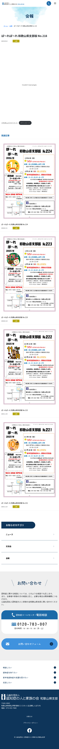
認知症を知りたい (10, 672)
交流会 (8, 546)
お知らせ (29, 716)
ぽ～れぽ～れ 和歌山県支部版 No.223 (14, 317)
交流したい (7, 682)
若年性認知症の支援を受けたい (15, 677)
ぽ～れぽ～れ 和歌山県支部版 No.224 (14, 224)
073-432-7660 (11, 708)
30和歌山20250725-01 (9, 123)
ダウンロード (25, 123)
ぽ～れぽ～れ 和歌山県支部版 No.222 (14, 410)
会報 (16, 41)
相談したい (7, 667)
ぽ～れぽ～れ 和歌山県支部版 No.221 (14, 503)
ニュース (9, 534)
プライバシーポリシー (30, 723)
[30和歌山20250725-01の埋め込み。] (29, 85)
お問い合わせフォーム (29, 644)
